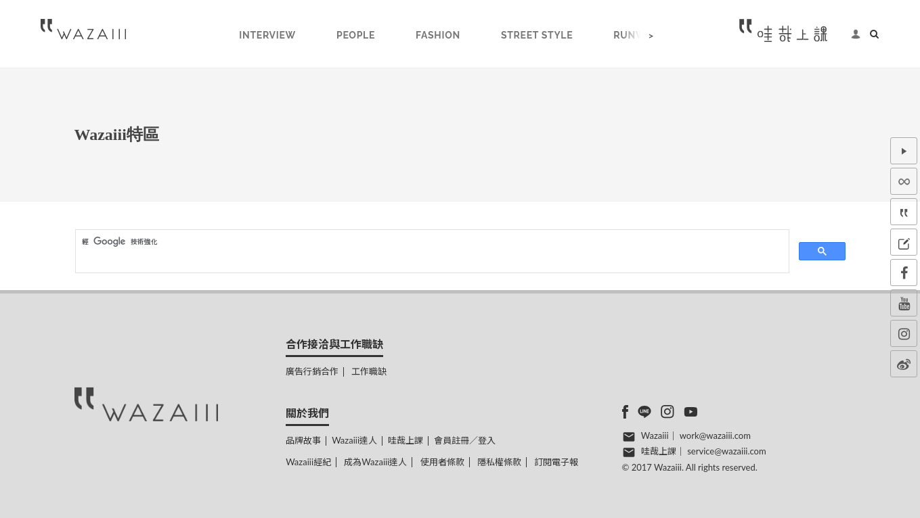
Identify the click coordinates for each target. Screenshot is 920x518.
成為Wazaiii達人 (375, 461)
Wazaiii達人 (354, 440)
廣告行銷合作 (312, 371)
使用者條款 (442, 461)
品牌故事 (303, 440)
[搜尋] (431, 241)
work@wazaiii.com (715, 435)
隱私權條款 (499, 461)
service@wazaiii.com (726, 451)
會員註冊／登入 (465, 440)
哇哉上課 (405, 440)
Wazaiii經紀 (308, 461)
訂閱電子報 (556, 461)
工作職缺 (369, 371)
